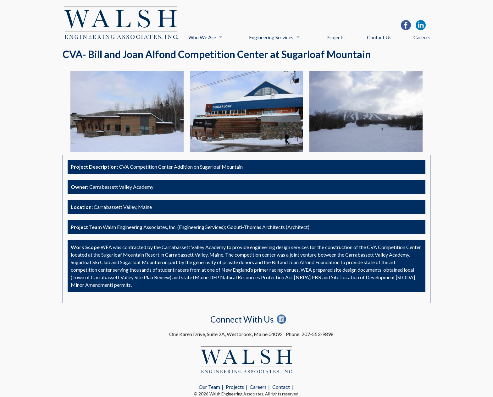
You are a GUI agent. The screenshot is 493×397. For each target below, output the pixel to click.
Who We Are (202, 37)
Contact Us (379, 37)
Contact (281, 387)
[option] (127, 111)
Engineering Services (271, 37)
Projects (335, 37)
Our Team (209, 387)
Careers (421, 37)
